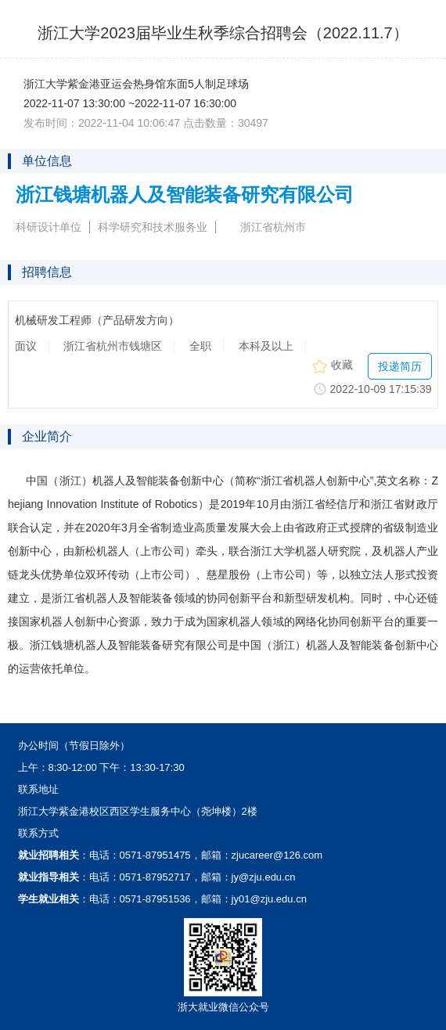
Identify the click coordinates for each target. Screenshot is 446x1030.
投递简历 (400, 366)
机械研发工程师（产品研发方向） (97, 320)
